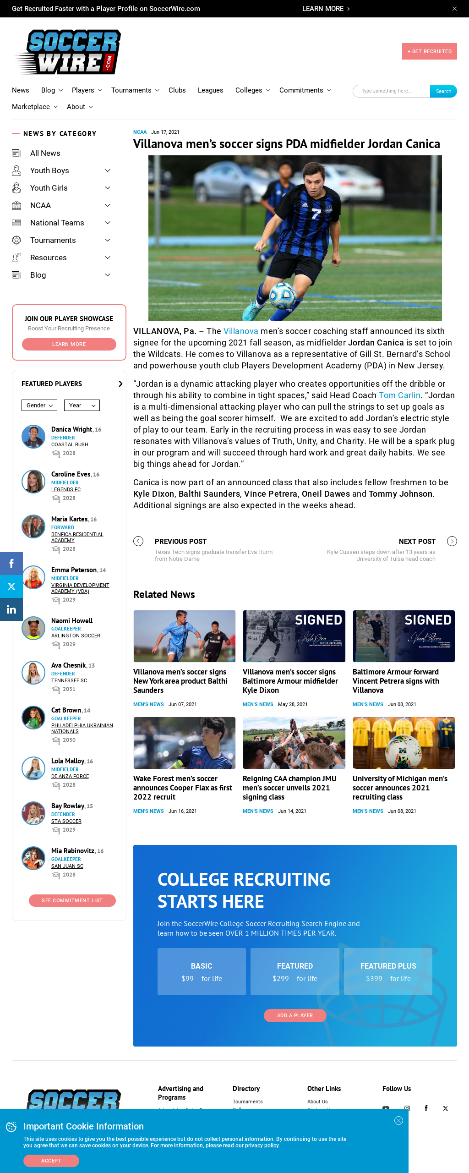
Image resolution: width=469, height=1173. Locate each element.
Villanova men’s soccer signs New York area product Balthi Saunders (180, 681)
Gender (36, 405)
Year (75, 405)
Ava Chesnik (69, 665)
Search (444, 91)
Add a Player (295, 1016)
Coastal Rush (69, 445)
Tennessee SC (69, 681)
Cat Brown (67, 710)
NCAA (31, 205)
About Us (317, 1102)
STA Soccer (66, 821)
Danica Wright (72, 429)
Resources (39, 257)
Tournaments (131, 90)
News (20, 90)
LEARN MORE (323, 9)
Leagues (211, 90)
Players (83, 90)
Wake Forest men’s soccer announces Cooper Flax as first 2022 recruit (182, 787)
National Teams (48, 222)
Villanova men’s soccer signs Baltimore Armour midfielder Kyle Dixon (290, 681)
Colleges (248, 90)
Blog (48, 90)
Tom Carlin (399, 395)
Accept (51, 1161)
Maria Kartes (70, 519)
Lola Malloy (68, 760)
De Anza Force (70, 776)
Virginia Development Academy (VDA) (80, 588)
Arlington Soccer (75, 636)
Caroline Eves (71, 474)
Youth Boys (40, 170)
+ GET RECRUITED (430, 52)
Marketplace (31, 106)
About (76, 106)
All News (36, 153)
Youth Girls (40, 187)
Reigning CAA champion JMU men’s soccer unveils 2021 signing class (290, 787)
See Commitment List (72, 901)
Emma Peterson (74, 569)
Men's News (148, 704)
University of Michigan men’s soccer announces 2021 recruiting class (400, 787)
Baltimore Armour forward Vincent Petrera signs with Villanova (396, 681)
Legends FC (66, 490)
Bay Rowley (68, 805)
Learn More (69, 344)
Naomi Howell (72, 620)
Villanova (241, 331)
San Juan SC (67, 866)
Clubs (177, 90)
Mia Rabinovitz (73, 850)
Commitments (301, 90)
